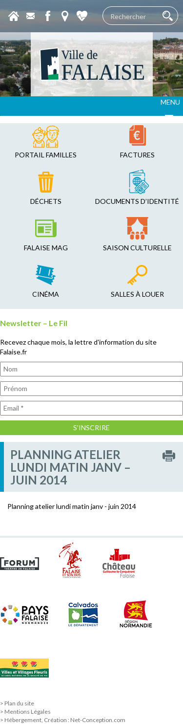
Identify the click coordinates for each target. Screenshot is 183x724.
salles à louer (137, 294)
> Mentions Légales (25, 711)
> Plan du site (17, 703)
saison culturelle (137, 247)
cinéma (45, 294)
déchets (45, 201)
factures (137, 155)
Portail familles (46, 155)
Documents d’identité (137, 201)
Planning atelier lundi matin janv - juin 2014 (71, 506)
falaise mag (46, 247)
